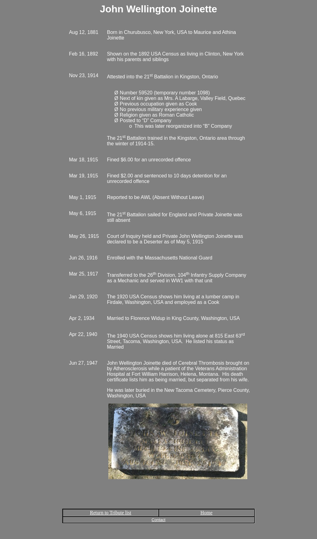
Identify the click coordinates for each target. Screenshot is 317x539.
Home (206, 512)
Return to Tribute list (110, 512)
